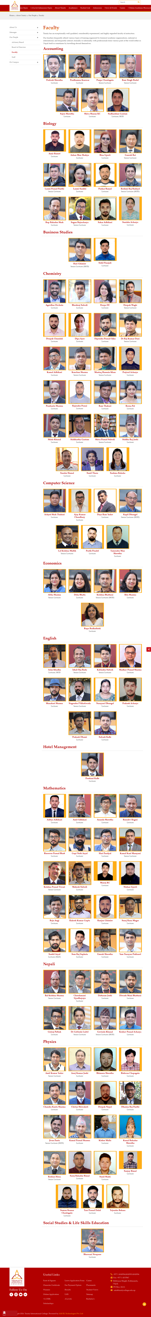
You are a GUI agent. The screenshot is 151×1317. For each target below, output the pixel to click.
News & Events (111, 8)
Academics (73, 8)
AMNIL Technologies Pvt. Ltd (71, 1314)
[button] (24, 27)
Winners (46, 1290)
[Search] (130, 2)
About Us (13, 27)
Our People (32, 15)
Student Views (92, 1290)
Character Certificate (51, 1285)
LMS (66, 1294)
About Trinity (60, 8)
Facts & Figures (49, 1281)
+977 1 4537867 (123, 1278)
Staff (13, 57)
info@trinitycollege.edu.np (124, 1290)
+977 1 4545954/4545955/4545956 (126, 1274)
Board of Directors (19, 47)
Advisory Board (18, 42)
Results (68, 1290)
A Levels (68, 1299)
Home (11, 15)
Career (122, 8)
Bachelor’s (90, 1299)
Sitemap (89, 1294)
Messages (13, 32)
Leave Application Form (74, 1281)
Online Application (51, 1294)
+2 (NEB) (46, 1299)
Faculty (41, 15)
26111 (122, 1287)
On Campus (14, 62)
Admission (97, 8)
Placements (91, 1285)
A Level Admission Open (41, 8)
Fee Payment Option (73, 1285)
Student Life (85, 8)
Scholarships (48, 1304)
